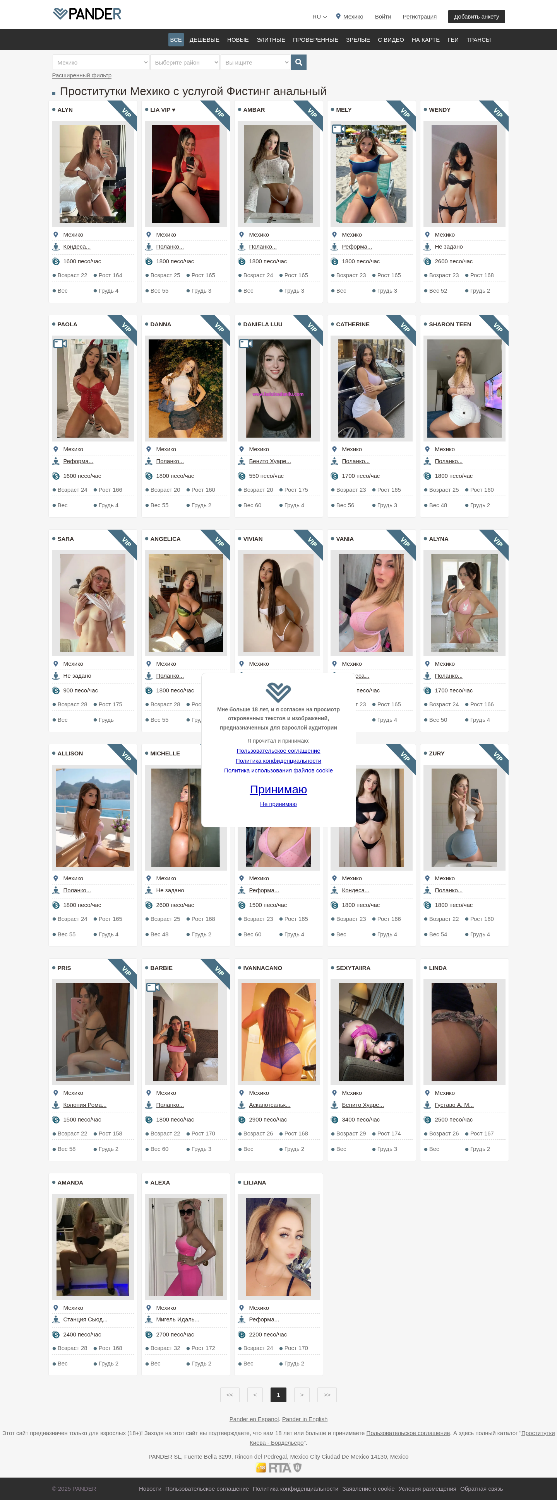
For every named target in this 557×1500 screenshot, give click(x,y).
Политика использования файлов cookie (278, 770)
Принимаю (278, 789)
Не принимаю (278, 804)
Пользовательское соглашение (278, 750)
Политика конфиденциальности (278, 760)
